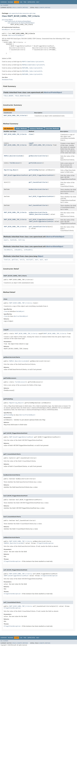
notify (22, 259)
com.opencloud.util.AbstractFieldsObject (21, 23)
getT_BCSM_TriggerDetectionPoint (41, 175)
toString (21, 240)
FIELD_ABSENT (8, 96)
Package (10, 2)
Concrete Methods (52, 128)
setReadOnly (28, 250)
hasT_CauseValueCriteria (38, 205)
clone (31, 134)
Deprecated (31, 2)
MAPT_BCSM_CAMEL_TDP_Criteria (15, 115)
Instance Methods (36, 128)
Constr (19, 7)
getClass (15, 259)
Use (21, 2)
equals (6, 240)
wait (36, 259)
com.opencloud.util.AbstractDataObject (18, 21)
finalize (7, 259)
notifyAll (29, 259)
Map (5, 170)
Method (25, 7)
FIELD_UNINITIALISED (22, 96)
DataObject (6, 29)
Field (14, 7)
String (9, 170)
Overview (4, 2)
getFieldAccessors (35, 163)
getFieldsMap (33, 170)
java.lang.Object (7, 19)
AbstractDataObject (54, 246)
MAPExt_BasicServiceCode (13, 156)
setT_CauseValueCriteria (38, 226)
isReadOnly (18, 250)
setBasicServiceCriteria (38, 212)
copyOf (31, 143)
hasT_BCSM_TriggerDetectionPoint (41, 196)
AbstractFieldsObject (16, 35)
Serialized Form (7, 79)
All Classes (4, 5)
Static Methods (21, 128)
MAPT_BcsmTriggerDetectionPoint (16, 175)
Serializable (15, 29)
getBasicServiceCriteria (38, 156)
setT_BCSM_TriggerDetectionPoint (41, 219)
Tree (24, 2)
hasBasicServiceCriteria (38, 189)
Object (15, 170)
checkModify (8, 250)
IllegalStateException (45, 543)
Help (37, 2)
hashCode (13, 240)
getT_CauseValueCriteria (38, 182)
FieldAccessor (15, 163)
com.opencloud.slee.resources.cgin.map (22, 13)
